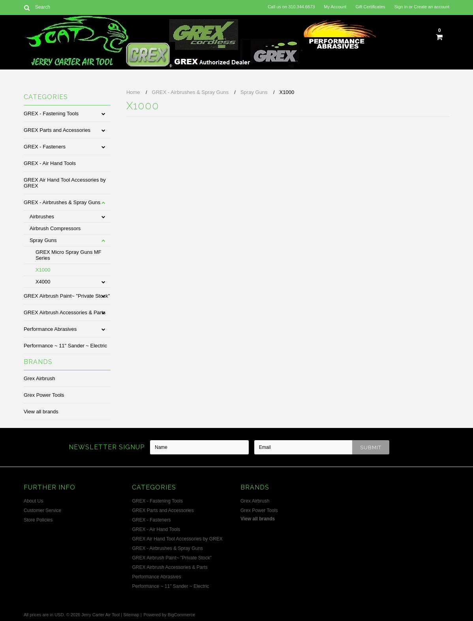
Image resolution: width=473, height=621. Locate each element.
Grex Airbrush (39, 378)
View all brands (41, 412)
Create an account (431, 6)
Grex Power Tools (44, 395)
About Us (33, 501)
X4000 (43, 282)
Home (133, 92)
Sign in (401, 6)
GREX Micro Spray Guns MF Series (68, 255)
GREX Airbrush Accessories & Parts (64, 312)
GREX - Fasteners (45, 147)
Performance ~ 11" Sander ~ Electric (65, 346)
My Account (335, 6)
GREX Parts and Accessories (57, 130)
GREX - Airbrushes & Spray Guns (62, 202)
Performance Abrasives (50, 329)
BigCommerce (181, 614)
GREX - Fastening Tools (51, 113)
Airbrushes (42, 217)
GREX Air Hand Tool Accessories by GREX (65, 183)
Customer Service (42, 510)
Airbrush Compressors (55, 228)
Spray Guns (43, 240)
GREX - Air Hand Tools (50, 163)
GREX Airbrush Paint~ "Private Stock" (67, 296)
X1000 (43, 270)
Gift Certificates (370, 6)
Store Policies (38, 520)
